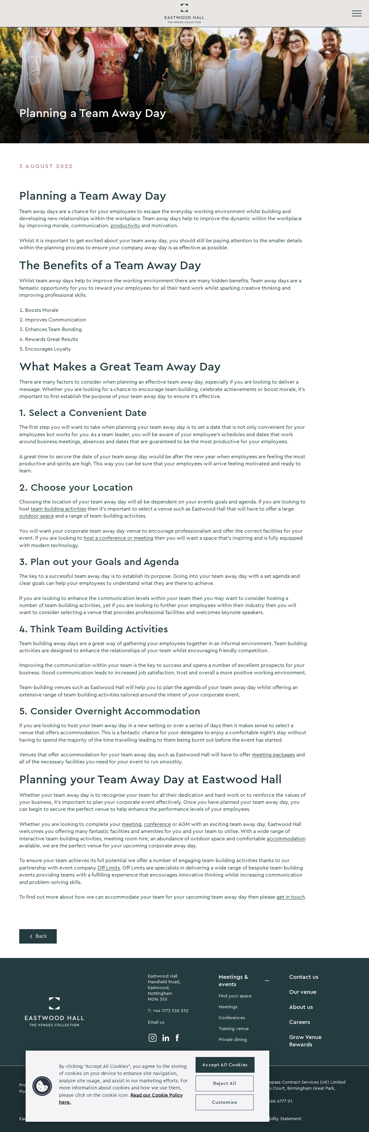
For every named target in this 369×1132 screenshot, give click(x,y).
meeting (131, 824)
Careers (299, 1022)
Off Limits (108, 867)
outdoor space (36, 516)
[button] (42, 1086)
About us (301, 1007)
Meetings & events (233, 980)
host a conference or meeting (118, 538)
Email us (156, 1022)
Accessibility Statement (277, 1119)
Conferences (232, 1018)
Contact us (303, 977)
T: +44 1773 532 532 (168, 1011)
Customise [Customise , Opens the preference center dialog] (224, 1102)
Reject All (224, 1083)
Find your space (235, 996)
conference (157, 824)
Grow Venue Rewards (305, 1040)
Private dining (233, 1039)
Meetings (228, 1007)
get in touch (290, 897)
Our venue (302, 992)
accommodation (286, 838)
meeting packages (273, 754)
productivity (125, 225)
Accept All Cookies (225, 1064)
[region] (147, 1086)
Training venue (234, 1029)
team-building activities (58, 509)
